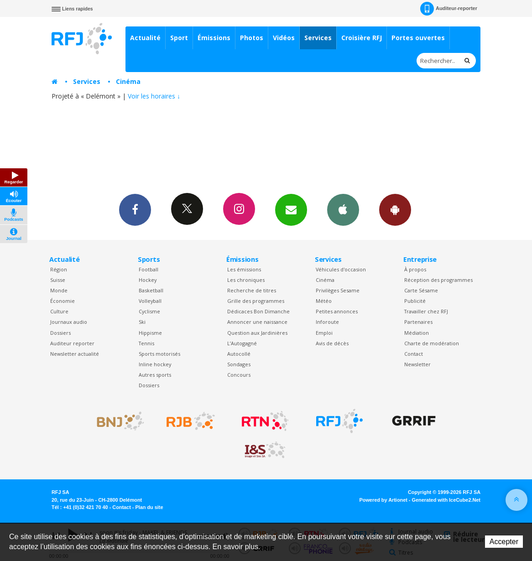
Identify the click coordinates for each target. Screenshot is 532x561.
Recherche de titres (251, 290)
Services (318, 37)
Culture (59, 311)
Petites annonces (337, 311)
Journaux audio (68, 322)
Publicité (415, 301)
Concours (238, 375)
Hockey (147, 280)
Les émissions (244, 269)
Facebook (135, 209)
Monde (59, 290)
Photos (251, 37)
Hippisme (150, 333)
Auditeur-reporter (448, 9)
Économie (62, 301)
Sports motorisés (159, 354)
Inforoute (327, 322)
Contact (413, 354)
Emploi (324, 333)
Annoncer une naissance (257, 322)
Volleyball (150, 301)
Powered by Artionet (383, 500)
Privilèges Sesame (338, 290)
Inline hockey (155, 364)
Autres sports (155, 375)
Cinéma (128, 81)
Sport (179, 37)
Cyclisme (149, 311)
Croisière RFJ (361, 37)
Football (148, 269)
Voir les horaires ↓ (154, 96)
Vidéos (284, 37)
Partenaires (418, 322)
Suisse (57, 280)
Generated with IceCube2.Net (446, 500)
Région (58, 269)
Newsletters (291, 209)
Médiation (416, 333)
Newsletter (417, 364)
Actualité (145, 37)
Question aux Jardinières (257, 333)
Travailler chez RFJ (426, 311)
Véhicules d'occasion (341, 269)
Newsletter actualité (74, 354)
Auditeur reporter (72, 343)
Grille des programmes (255, 301)
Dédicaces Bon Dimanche (258, 311)
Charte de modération (431, 343)
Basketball (151, 290)
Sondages (238, 364)
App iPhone (343, 209)
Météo (324, 301)
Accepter (504, 541)
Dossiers (60, 333)
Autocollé (238, 354)
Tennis (146, 343)
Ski (142, 322)
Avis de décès (332, 343)
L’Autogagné (242, 343)
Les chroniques (246, 280)
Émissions (214, 37)
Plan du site (149, 507)
